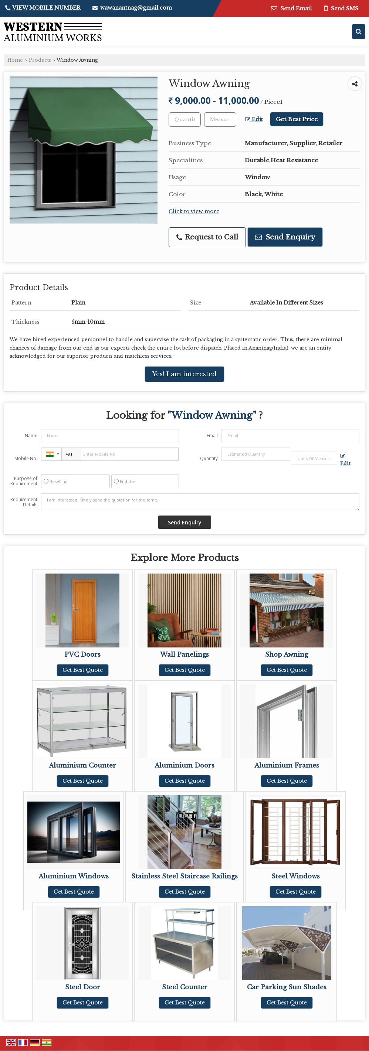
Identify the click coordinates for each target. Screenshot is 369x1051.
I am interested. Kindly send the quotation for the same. (200, 502)
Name (31, 435)
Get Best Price (297, 119)
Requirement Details (23, 502)
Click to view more (194, 211)
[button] (46, 7)
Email (212, 435)
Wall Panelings (184, 655)
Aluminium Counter (82, 765)
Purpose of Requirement (23, 481)
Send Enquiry (285, 237)
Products (40, 60)
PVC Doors (82, 655)
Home (15, 60)
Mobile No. (25, 458)
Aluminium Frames (286, 765)
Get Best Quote (82, 670)
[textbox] (220, 119)
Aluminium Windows (73, 876)
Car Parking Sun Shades (286, 987)
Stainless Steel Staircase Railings (184, 876)
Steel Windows (295, 876)
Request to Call (207, 237)
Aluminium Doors (184, 765)
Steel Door (82, 987)
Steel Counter (184, 987)
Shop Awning (286, 655)
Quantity (209, 458)
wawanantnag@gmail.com (136, 7)
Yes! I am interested (184, 374)
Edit (254, 119)
